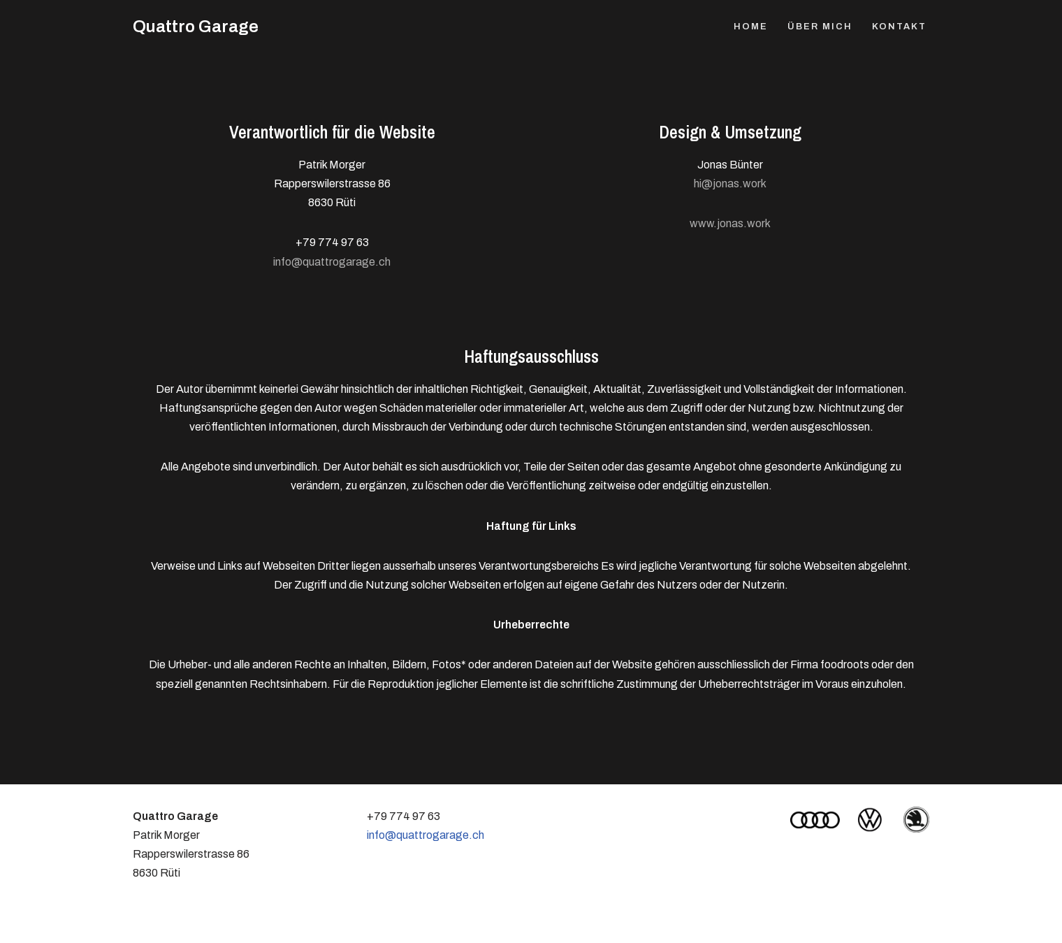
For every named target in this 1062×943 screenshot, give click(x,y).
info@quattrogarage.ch (332, 262)
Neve (146, 925)
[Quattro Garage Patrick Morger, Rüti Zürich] (196, 27)
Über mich (819, 26)
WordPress (272, 925)
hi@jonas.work (730, 183)
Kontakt (899, 26)
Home (751, 26)
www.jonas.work (730, 223)
